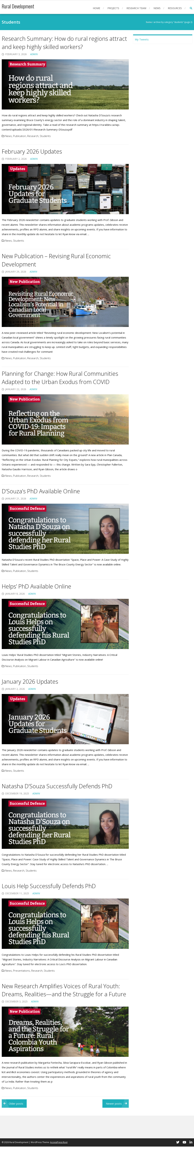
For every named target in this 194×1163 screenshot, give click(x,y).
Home (96, 8)
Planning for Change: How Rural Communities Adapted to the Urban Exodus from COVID (63, 381)
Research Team (136, 8)
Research (33, 136)
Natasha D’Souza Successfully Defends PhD (63, 794)
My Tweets (142, 39)
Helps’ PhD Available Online (40, 594)
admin (34, 54)
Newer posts (114, 1120)
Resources (175, 8)
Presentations (21, 978)
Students (45, 136)
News (157, 8)
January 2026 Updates (33, 689)
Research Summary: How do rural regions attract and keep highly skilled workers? (60, 42)
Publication (19, 136)
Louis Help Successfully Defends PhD (54, 894)
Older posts (16, 1120)
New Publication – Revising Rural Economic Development (62, 260)
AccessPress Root (59, 1158)
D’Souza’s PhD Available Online (45, 499)
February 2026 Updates (35, 151)
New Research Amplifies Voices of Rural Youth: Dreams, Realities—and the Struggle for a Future (63, 1002)
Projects (113, 8)
